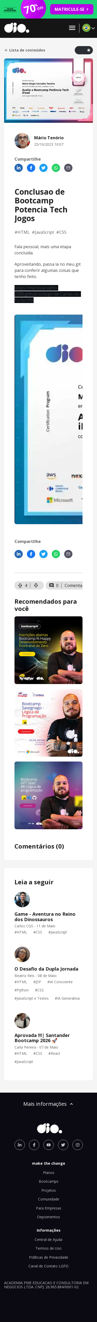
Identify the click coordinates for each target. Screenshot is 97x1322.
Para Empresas (48, 1208)
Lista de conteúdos (24, 50)
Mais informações (48, 1103)
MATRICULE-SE (72, 9)
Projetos (48, 1190)
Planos (48, 1172)
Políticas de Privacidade (48, 1257)
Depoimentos (48, 1216)
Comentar (74, 585)
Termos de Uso (48, 1248)
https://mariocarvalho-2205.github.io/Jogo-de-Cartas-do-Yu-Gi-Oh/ (47, 294)
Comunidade (48, 1199)
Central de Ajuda (48, 1239)
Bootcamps (48, 1181)
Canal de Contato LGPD (48, 1266)
